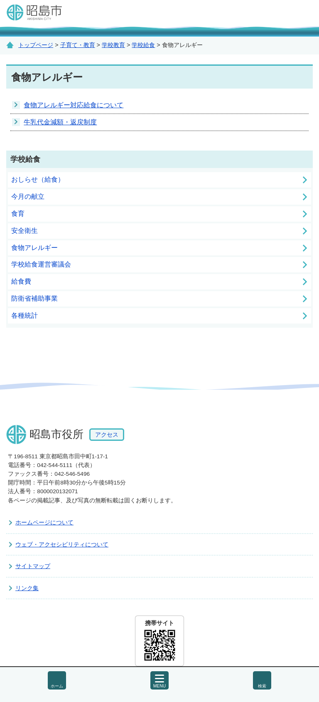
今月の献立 (27, 196)
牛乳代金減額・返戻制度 (60, 122)
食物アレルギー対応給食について (73, 105)
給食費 (21, 281)
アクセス (106, 434)
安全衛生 (24, 230)
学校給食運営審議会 (41, 264)
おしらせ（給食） (37, 179)
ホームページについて (44, 522)
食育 (18, 213)
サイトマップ (32, 566)
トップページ (35, 45)
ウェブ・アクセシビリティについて (61, 544)
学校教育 (113, 45)
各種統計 (24, 315)
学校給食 (143, 45)
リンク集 (27, 588)
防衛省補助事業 (34, 298)
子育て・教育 (77, 45)
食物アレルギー (34, 247)
